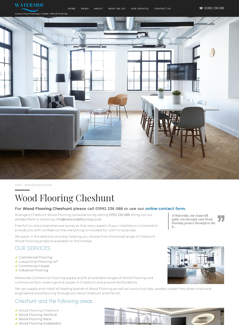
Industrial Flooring (33, 270)
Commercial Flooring (35, 257)
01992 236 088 (211, 8)
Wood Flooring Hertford (38, 315)
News (85, 8)
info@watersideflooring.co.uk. (78, 219)
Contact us (162, 8)
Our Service (140, 8)
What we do (116, 8)
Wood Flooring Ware (35, 319)
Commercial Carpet (34, 266)
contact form (25, 219)
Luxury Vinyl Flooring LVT (38, 261)
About (98, 8)
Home (72, 8)
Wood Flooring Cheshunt (38, 185)
